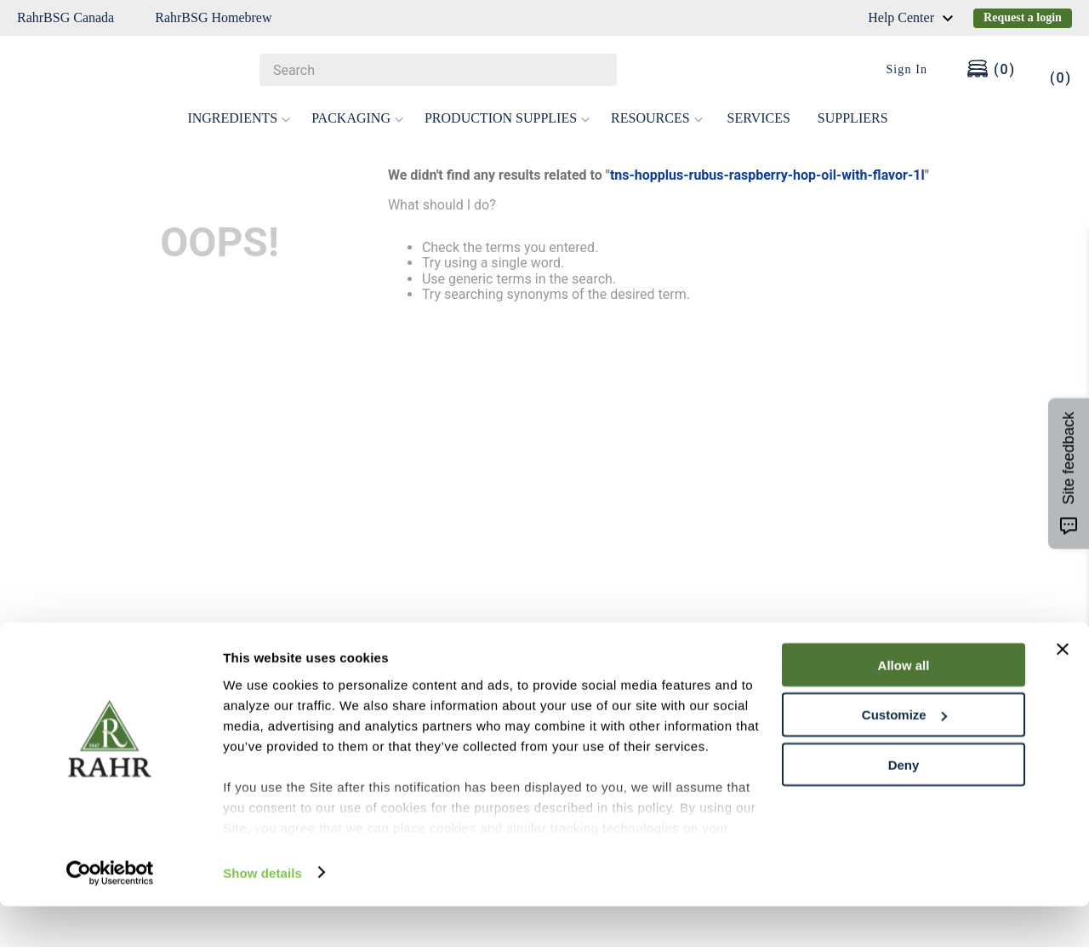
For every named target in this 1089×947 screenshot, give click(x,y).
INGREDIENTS (239, 118)
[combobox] (438, 70)
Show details (262, 913)
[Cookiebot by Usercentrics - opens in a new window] (110, 914)
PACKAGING (357, 118)
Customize (904, 756)
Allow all (904, 705)
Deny (904, 806)
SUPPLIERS (853, 118)
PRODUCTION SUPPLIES (507, 118)
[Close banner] (1063, 690)
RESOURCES (657, 118)
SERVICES (758, 118)
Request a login (1023, 17)
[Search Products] (595, 69)
